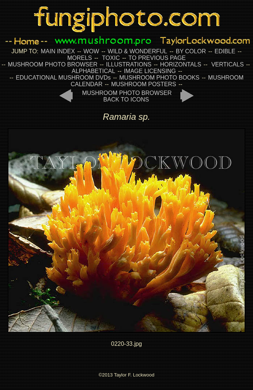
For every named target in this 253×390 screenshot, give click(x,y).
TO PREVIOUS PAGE (157, 58)
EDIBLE (225, 51)
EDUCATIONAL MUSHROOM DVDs (63, 77)
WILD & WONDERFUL (137, 51)
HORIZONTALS (180, 64)
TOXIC (111, 58)
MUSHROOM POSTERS (143, 84)
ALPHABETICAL (93, 71)
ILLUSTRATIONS (128, 64)
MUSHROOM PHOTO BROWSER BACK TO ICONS (126, 96)
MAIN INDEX (58, 51)
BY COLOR (191, 51)
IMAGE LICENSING (149, 71)
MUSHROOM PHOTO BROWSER (52, 64)
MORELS (79, 58)
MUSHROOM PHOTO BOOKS (159, 77)
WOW (91, 51)
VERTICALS (227, 64)
